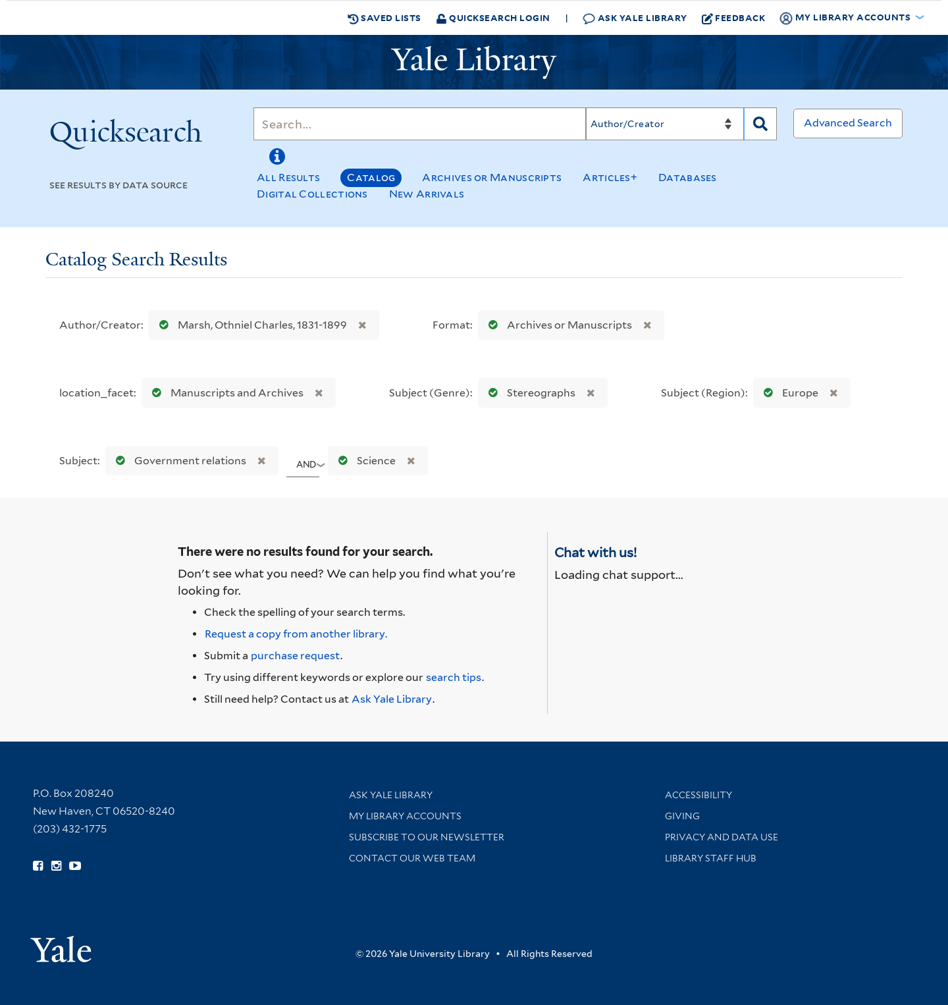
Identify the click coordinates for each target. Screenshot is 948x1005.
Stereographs (529, 393)
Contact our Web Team (412, 858)
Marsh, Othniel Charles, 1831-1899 (250, 325)
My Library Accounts (405, 816)
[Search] (419, 123)
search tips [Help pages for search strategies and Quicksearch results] (453, 677)
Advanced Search (848, 123)
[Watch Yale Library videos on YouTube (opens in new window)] (75, 866)
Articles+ (610, 177)
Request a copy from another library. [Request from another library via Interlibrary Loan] (296, 634)
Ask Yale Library (635, 18)
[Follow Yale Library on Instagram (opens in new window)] (56, 866)
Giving (682, 816)
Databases (687, 177)
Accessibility (698, 795)
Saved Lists (384, 17)
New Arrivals (427, 194)
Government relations (178, 460)
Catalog (371, 177)
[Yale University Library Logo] (474, 62)
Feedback (734, 17)
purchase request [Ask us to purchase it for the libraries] (295, 655)
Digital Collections (312, 194)
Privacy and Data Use (721, 837)
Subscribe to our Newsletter (426, 837)
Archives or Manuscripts (492, 177)
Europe (788, 393)
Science (364, 460)
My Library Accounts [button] (845, 18)
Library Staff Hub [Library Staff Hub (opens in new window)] (710, 858)
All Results (288, 177)
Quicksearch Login (493, 17)
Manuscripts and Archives (224, 393)
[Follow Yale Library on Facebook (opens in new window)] (38, 866)
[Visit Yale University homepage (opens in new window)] (61, 944)
